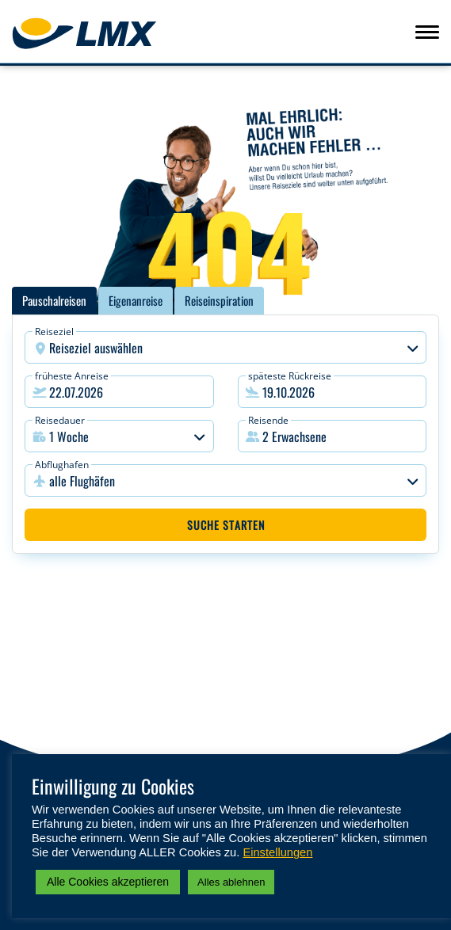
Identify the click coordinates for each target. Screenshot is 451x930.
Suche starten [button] (226, 524)
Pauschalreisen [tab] (54, 300)
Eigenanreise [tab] (135, 300)
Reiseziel (54, 331)
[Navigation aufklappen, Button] (427, 32)
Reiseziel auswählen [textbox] (96, 347)
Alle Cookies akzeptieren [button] (108, 881)
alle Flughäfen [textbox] (82, 480)
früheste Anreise (72, 376)
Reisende (268, 420)
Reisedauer (60, 420)
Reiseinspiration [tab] (219, 300)
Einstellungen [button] (277, 852)
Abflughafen (62, 464)
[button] (332, 436)
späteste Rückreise (289, 376)
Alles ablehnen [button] (231, 882)
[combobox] (225, 347)
